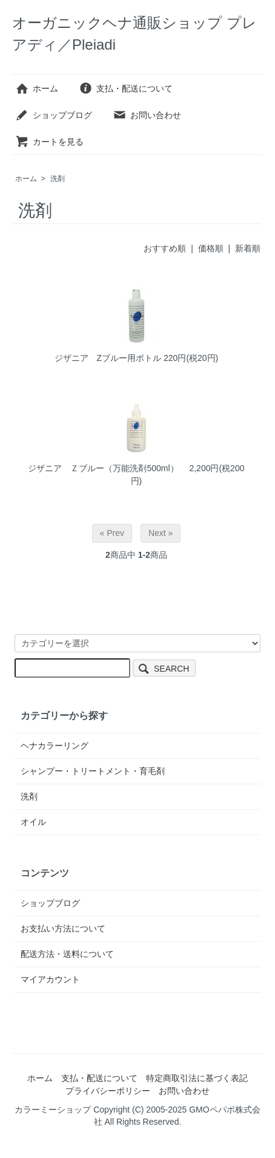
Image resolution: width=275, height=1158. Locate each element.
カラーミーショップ (53, 1109)
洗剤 (57, 178)
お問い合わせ (147, 115)
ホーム (36, 88)
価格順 (211, 248)
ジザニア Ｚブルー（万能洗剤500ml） (107, 468)
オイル (33, 822)
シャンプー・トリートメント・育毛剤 (93, 771)
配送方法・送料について (67, 954)
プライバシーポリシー (107, 1091)
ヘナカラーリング (54, 745)
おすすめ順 (165, 248)
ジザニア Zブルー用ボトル (108, 358)
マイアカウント (50, 979)
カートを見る (49, 142)
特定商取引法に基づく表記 (197, 1078)
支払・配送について (126, 88)
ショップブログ (53, 115)
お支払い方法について (63, 928)
